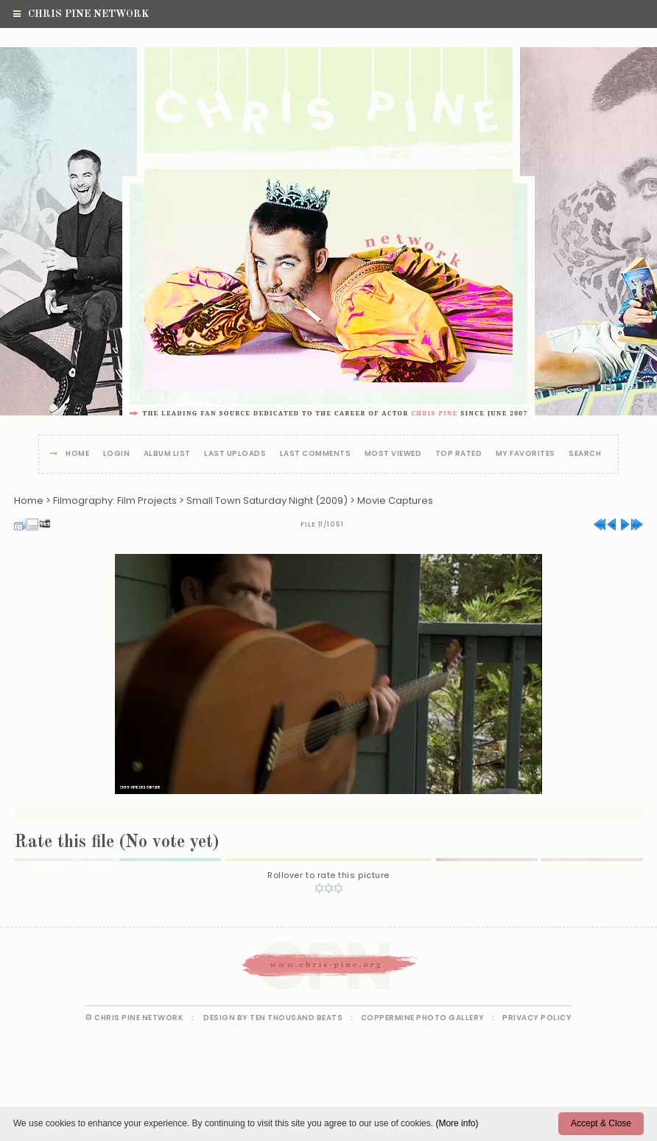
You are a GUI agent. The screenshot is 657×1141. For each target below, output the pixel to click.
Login (116, 454)
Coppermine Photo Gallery (423, 1017)
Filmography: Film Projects (115, 501)
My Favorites (525, 454)
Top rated (458, 454)
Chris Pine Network (81, 14)
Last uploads (235, 454)
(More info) (456, 1123)
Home (77, 454)
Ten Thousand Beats (296, 1017)
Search (585, 454)
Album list (167, 454)
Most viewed (393, 454)
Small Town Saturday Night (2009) (267, 501)
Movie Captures (395, 501)
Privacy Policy (537, 1017)
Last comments (315, 454)
